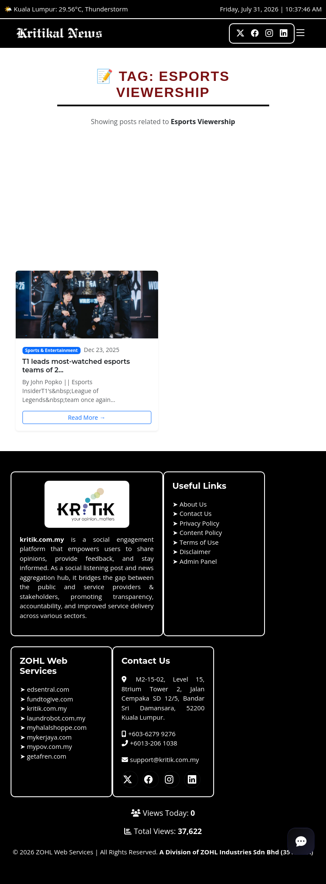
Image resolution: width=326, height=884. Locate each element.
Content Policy (200, 532)
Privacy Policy (199, 523)
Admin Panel (198, 561)
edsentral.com (48, 689)
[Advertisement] (163, 207)
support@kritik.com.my (160, 759)
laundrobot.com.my (56, 718)
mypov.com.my (49, 746)
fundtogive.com (50, 699)
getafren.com (46, 756)
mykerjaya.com (49, 737)
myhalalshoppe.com (56, 727)
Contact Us (195, 513)
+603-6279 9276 (149, 733)
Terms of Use (198, 542)
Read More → (87, 417)
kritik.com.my (47, 708)
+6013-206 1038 (150, 743)
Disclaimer (194, 551)
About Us (192, 504)
